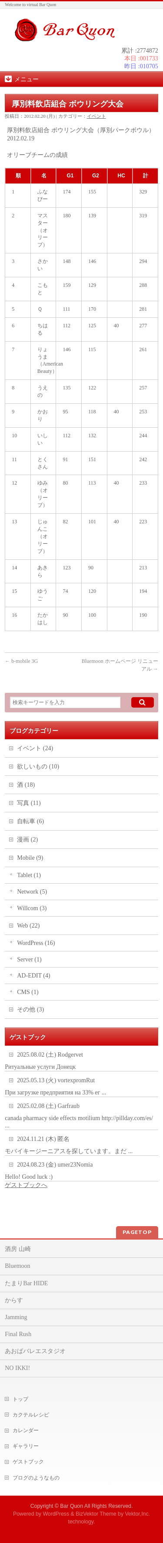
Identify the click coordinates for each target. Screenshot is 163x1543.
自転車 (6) (30, 821)
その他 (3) (30, 1009)
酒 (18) (26, 784)
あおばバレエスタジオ (35, 1351)
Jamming (16, 1317)
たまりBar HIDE (26, 1283)
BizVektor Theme (96, 1514)
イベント (96, 116)
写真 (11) (28, 803)
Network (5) (32, 891)
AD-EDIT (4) (33, 975)
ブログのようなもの (36, 1478)
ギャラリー (26, 1446)
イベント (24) (35, 748)
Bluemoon (17, 1266)
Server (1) (29, 959)
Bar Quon (71, 1506)
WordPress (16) (36, 943)
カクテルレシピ (31, 1415)
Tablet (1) (29, 875)
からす (14, 1300)
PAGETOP (137, 1232)
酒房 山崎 (18, 1249)
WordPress (56, 1514)
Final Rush (18, 1334)
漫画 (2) (27, 839)
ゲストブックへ (26, 1185)
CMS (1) (27, 992)
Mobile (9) (30, 858)
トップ (20, 1399)
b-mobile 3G (21, 661)
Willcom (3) (32, 908)
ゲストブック (28, 1462)
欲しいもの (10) (38, 766)
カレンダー (26, 1430)
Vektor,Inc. (137, 1514)
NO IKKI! (17, 1368)
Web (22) (28, 925)
